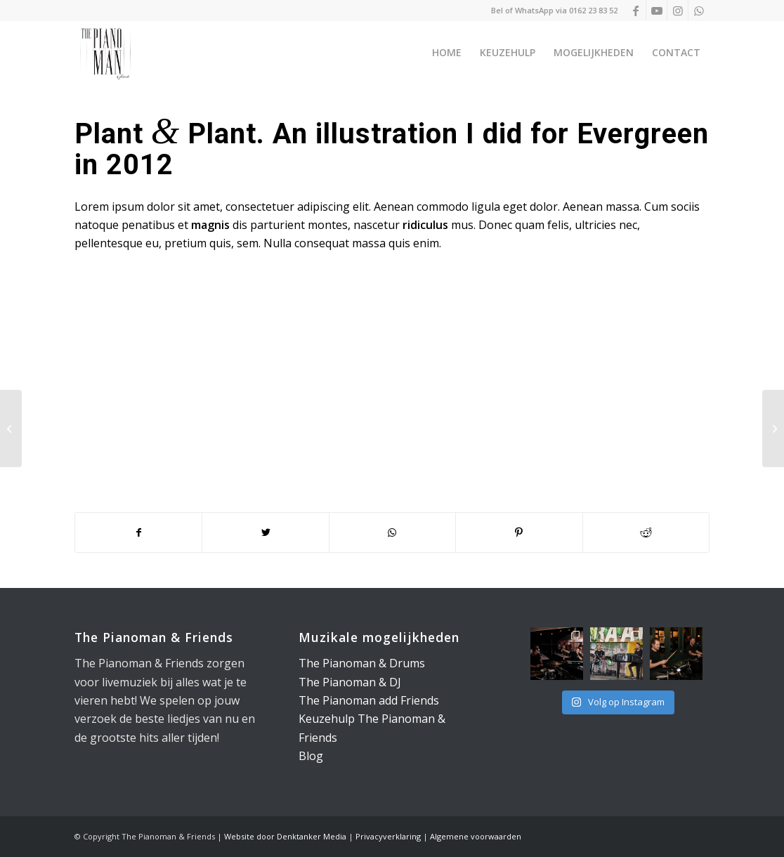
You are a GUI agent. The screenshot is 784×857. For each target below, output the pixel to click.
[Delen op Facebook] (138, 532)
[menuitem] (447, 52)
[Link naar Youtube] (656, 10)
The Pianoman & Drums (362, 663)
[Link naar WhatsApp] (699, 10)
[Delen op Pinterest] (519, 532)
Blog (311, 756)
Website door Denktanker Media (285, 836)
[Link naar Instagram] (677, 10)
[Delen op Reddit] (646, 532)
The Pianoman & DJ (350, 682)
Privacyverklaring (388, 836)
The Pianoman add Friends (369, 700)
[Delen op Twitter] (265, 532)
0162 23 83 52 (593, 10)
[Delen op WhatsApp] (392, 532)
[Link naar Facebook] (635, 10)
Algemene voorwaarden (475, 836)
